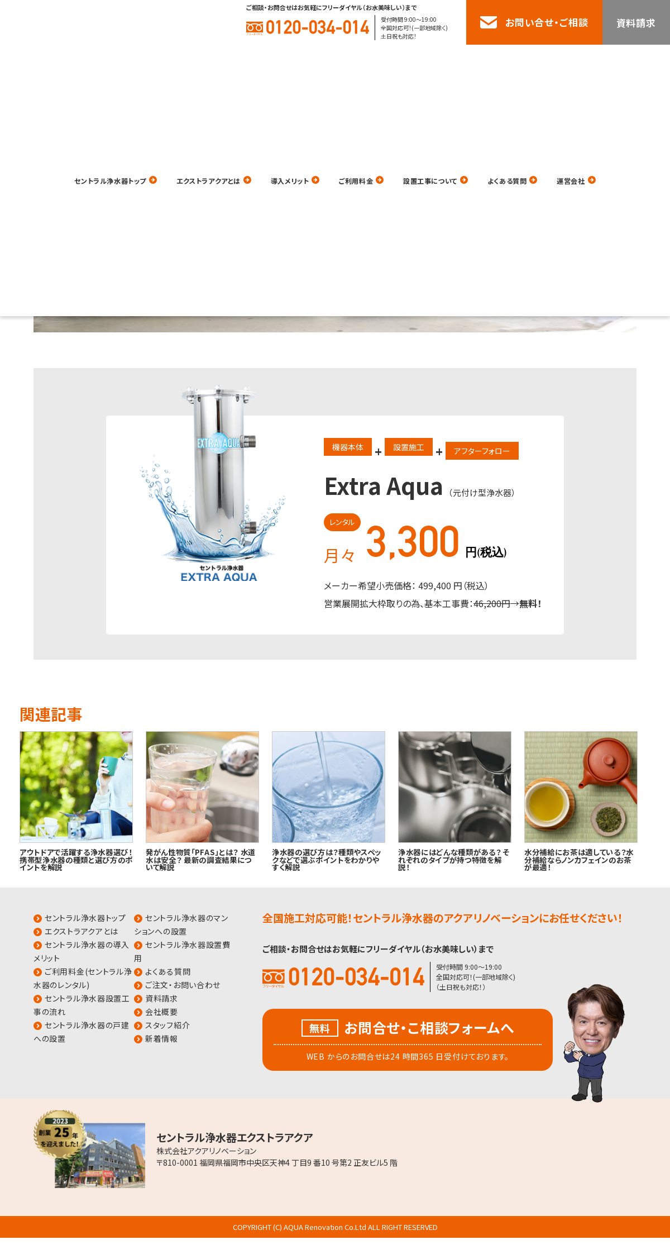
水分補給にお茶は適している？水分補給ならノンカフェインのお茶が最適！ (579, 859)
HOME (18, 157)
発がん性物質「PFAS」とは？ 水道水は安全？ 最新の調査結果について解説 (201, 859)
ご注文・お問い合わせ (183, 984)
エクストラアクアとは (188, 60)
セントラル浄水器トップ (68, 60)
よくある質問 (546, 60)
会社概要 (161, 1011)
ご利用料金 (365, 60)
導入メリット (286, 60)
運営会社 (621, 60)
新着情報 (161, 1038)
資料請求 (636, 23)
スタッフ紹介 (167, 1025)
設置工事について (454, 60)
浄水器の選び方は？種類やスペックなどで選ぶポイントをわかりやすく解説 (326, 859)
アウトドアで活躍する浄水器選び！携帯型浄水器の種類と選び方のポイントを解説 (76, 859)
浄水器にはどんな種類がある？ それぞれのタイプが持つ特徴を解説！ (454, 859)
